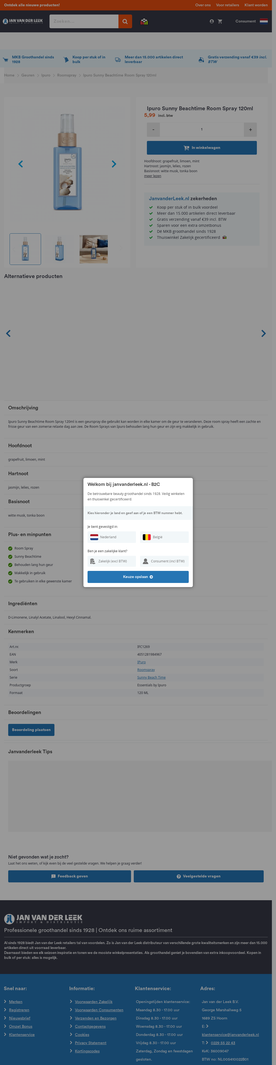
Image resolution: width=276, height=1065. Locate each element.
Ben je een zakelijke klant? (107, 551)
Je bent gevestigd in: (103, 526)
